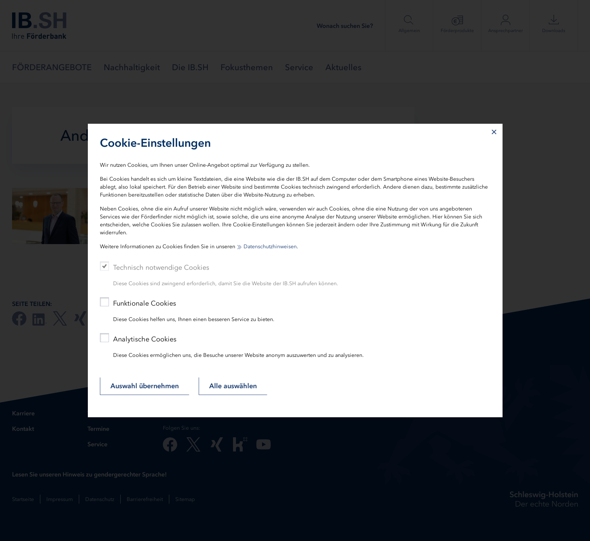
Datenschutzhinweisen (270, 246)
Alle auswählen (233, 386)
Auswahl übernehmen (144, 386)
